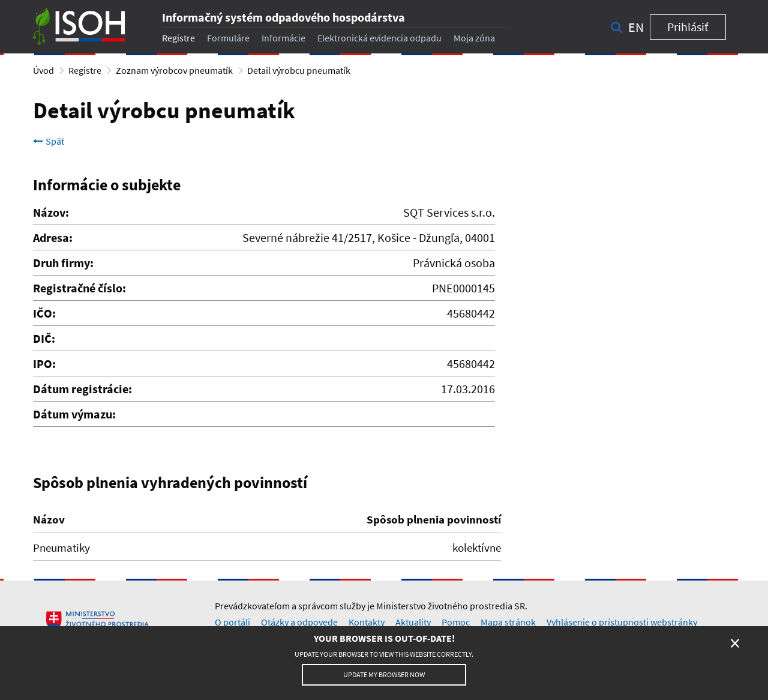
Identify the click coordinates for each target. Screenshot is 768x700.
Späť (48, 141)
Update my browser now (384, 674)
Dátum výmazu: (74, 413)
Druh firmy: (63, 262)
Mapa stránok (508, 622)
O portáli (232, 622)
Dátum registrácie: (82, 388)
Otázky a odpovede (299, 622)
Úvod (43, 70)
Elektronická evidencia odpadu (379, 38)
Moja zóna (474, 38)
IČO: (44, 313)
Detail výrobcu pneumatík (298, 70)
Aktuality (413, 622)
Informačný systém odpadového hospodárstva (283, 17)
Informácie (283, 38)
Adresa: (53, 237)
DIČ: (44, 338)
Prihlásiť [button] (688, 26)
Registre (178, 38)
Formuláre (228, 38)
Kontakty (367, 622)
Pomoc (456, 622)
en (636, 27)
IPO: (44, 363)
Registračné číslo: (79, 287)
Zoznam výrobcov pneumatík (174, 70)
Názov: (51, 212)
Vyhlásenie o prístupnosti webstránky (622, 622)
